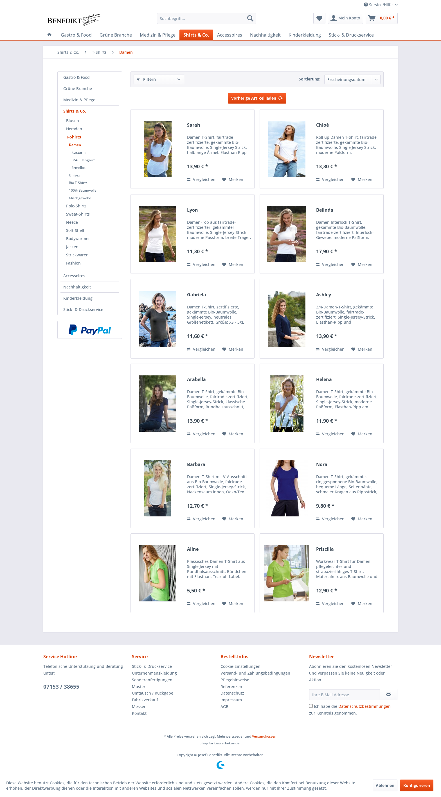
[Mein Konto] (345, 18)
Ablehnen (385, 785)
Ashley (323, 295)
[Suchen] (250, 18)
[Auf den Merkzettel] (232, 179)
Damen (75, 144)
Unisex (74, 175)
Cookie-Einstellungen (240, 666)
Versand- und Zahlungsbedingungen (255, 673)
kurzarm (79, 152)
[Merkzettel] (319, 18)
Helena (324, 379)
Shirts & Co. (74, 111)
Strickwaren (77, 255)
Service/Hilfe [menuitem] (379, 4)
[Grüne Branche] (116, 35)
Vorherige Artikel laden (257, 97)
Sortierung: (309, 79)
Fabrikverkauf (145, 699)
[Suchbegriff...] (206, 18)
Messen (139, 706)
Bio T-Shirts (78, 182)
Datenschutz (232, 693)
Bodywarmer (78, 238)
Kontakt (139, 713)
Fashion (73, 263)
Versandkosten (264, 736)
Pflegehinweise (234, 679)
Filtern (146, 79)
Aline (193, 549)
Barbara (196, 464)
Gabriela (196, 295)
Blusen (72, 120)
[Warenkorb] (382, 18)
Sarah (193, 125)
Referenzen (231, 686)
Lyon (192, 210)
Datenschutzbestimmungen (364, 706)
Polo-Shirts (76, 206)
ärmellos (79, 167)
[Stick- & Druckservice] (351, 35)
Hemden (74, 128)
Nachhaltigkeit (77, 287)
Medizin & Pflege (79, 99)
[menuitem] (206, 18)
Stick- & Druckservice (83, 309)
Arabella (196, 379)
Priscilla (325, 549)
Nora (321, 464)
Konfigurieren (416, 785)
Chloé (322, 125)
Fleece (72, 222)
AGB (224, 706)
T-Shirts (73, 137)
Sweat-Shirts (78, 214)
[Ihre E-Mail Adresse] (344, 694)
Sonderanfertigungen (152, 679)
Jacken (72, 246)
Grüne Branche (77, 88)
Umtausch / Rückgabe (152, 693)
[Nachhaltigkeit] (265, 35)
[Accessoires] (229, 35)
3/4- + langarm (83, 160)
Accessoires (74, 275)
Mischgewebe (80, 198)
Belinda (324, 210)
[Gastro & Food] (76, 35)
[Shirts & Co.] (196, 35)
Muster (138, 686)
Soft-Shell (75, 230)
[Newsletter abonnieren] (388, 694)
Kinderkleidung (78, 298)
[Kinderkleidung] (305, 35)
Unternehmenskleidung (154, 673)
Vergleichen (201, 179)
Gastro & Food (76, 77)
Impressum (231, 699)
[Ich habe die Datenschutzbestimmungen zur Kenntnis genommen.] (311, 706)
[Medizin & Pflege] (157, 35)
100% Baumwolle (82, 190)
